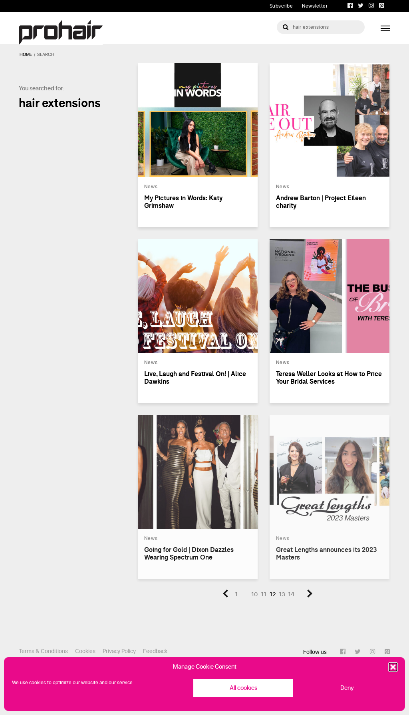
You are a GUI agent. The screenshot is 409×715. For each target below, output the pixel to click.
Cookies (85, 651)
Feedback (155, 651)
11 (263, 594)
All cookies (243, 688)
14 (291, 594)
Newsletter (315, 6)
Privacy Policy (119, 651)
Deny (347, 688)
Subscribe (281, 6)
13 (282, 594)
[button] (393, 667)
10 (254, 594)
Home (26, 54)
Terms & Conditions (43, 651)
